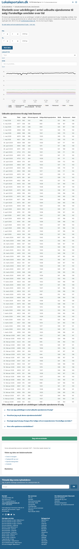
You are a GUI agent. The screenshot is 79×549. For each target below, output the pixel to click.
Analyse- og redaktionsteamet (64, 504)
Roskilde (44, 535)
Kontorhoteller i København (10, 541)
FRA (3, 31)
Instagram (6, 514)
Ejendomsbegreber (61, 503)
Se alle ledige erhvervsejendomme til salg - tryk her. (18, 24)
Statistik (57, 501)
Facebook (3, 514)
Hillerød (43, 537)
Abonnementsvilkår (34, 501)
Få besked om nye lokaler (72, 2)
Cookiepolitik (32, 506)
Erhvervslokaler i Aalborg (10, 525)
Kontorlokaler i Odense (9, 530)
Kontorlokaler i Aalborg (9, 532)
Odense (43, 523)
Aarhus (43, 522)
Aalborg (43, 525)
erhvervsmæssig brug (51, 2)
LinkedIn (14, 514)
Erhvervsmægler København (11, 544)
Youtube (8, 514)
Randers (44, 528)
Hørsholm (44, 541)
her (49, 448)
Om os (30, 497)
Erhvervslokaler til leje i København (13, 520)
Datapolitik (31, 504)
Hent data (7, 48)
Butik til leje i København (9, 534)
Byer (3, 61)
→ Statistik (8, 464)
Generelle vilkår (33, 503)
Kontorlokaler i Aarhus (9, 528)
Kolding (43, 530)
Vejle (42, 534)
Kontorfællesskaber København (12, 542)
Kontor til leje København (10, 527)
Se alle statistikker (7, 6)
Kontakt (30, 499)
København (45, 520)
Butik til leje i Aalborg (8, 537)
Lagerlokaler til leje (8, 539)
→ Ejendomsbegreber (11, 461)
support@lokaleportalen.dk (10, 503)
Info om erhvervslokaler (35, 508)
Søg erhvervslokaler (39, 438)
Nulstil (3, 58)
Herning (43, 539)
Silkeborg (44, 532)
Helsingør (44, 542)
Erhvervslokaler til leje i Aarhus (11, 522)
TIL (3, 38)
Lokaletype (6, 52)
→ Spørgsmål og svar (11, 459)
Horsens (44, 544)
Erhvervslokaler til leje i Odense (12, 523)
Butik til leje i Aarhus (8, 535)
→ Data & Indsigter (11, 456)
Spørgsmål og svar (61, 499)
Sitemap (30, 510)
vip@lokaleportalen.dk (28, 21)
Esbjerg (43, 527)
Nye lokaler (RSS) (34, 511)
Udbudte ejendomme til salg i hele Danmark (27, 6)
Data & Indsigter (60, 497)
